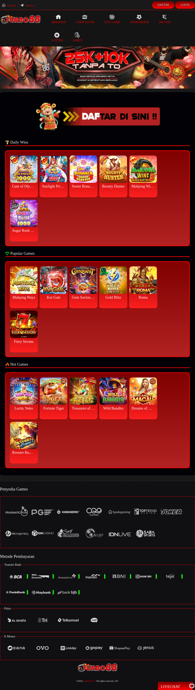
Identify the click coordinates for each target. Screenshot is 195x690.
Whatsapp (9, 5)
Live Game (112, 19)
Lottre (57, 37)
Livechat (175, 686)
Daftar (163, 4)
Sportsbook (139, 19)
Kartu (78, 37)
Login (185, 4)
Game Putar (85, 19)
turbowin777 (89, 681)
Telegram (27, 5)
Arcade (165, 19)
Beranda (59, 19)
